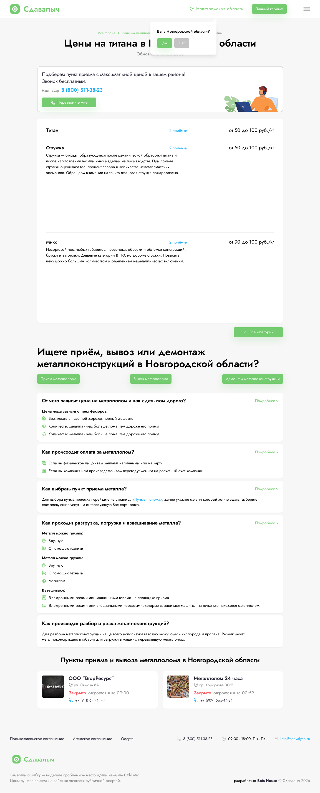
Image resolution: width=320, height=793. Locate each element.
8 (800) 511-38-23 (82, 90)
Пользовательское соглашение (37, 738)
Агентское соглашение (92, 738)
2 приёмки (178, 130)
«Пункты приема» (147, 499)
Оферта (127, 738)
